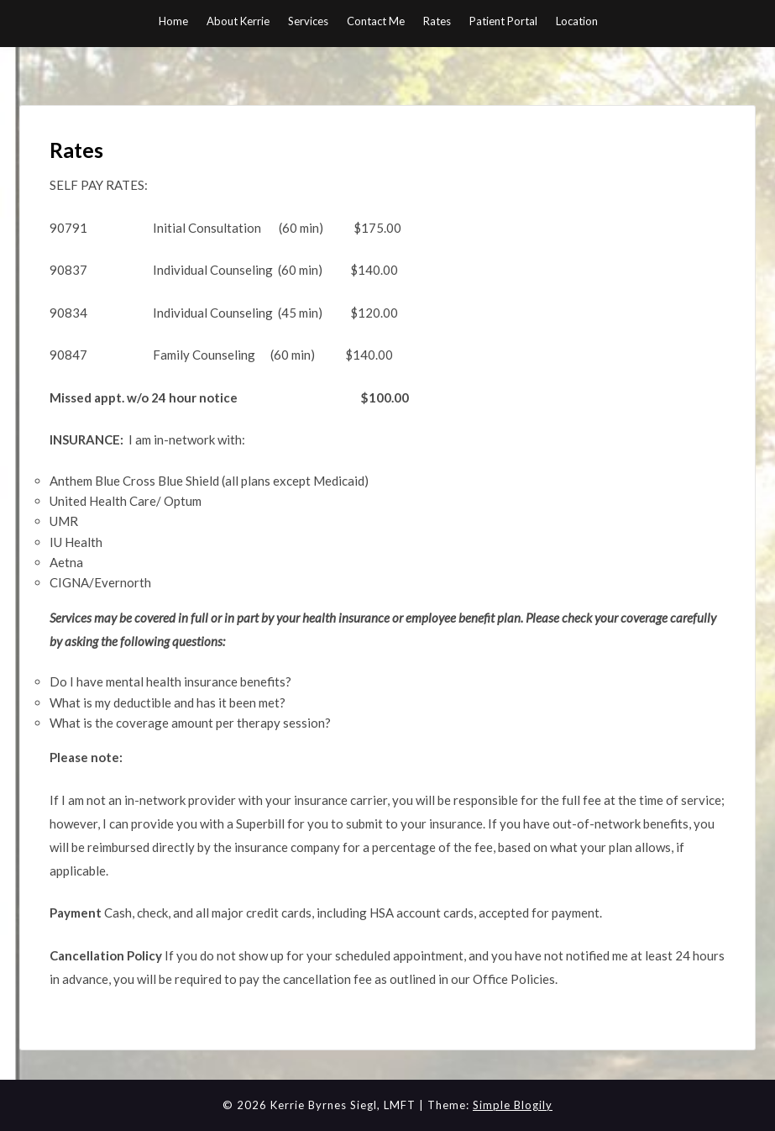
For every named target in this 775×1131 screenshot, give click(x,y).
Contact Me (376, 21)
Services (308, 21)
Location (577, 21)
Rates (437, 21)
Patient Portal (503, 21)
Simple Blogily (512, 1105)
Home (173, 21)
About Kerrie (238, 21)
